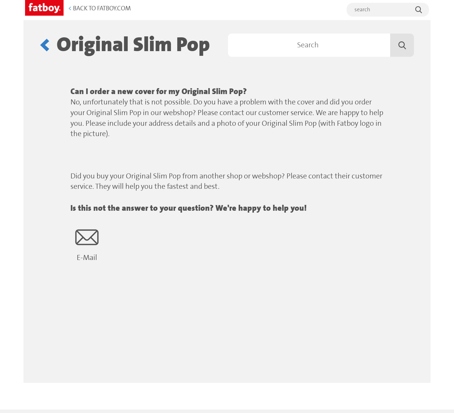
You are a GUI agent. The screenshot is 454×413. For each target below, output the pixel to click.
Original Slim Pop (133, 45)
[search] (388, 10)
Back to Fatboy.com (99, 8)
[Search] (321, 45)
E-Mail (87, 243)
